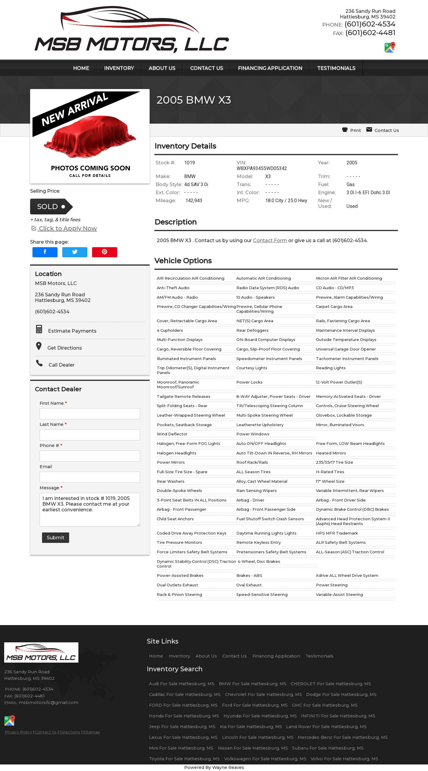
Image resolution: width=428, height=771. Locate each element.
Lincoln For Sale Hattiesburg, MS (258, 737)
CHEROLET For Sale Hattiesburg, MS (331, 683)
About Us (206, 656)
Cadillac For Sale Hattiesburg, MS (185, 694)
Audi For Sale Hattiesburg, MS (181, 683)
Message (51, 487)
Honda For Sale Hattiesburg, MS (184, 716)
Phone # (51, 445)
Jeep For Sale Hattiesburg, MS (182, 726)
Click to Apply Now (63, 228)
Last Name (53, 424)
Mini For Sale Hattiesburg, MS (181, 748)
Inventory (179, 656)
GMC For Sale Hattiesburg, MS (325, 705)
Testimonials (320, 656)
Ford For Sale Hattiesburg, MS (255, 705)
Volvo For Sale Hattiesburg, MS (344, 758)
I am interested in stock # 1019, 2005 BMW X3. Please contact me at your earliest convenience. (90, 510)
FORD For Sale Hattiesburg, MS (183, 705)
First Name (53, 403)
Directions (70, 732)
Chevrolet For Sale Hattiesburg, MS (263, 694)
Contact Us (46, 732)
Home (156, 656)
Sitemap (91, 732)
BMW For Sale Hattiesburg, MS (252, 683)
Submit (55, 538)
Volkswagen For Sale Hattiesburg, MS (265, 758)
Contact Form (270, 240)
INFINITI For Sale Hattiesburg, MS (338, 716)
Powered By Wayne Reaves (214, 767)
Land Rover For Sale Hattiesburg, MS (326, 726)
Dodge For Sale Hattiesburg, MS (341, 694)
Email (46, 466)
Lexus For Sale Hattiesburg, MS (183, 737)
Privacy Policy (18, 732)
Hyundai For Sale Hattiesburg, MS (260, 716)
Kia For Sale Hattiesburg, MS (251, 726)
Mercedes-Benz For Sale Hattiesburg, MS (343, 737)
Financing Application (276, 656)
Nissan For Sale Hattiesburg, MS (253, 748)
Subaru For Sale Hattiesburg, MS (328, 748)
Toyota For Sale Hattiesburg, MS (184, 758)
